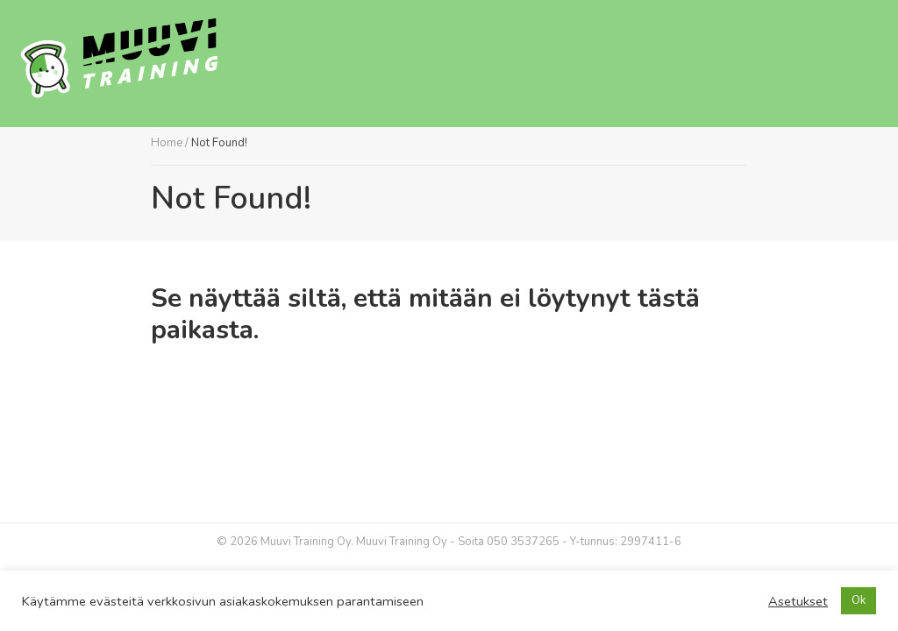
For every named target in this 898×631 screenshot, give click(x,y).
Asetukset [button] (798, 601)
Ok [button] (859, 600)
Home (166, 143)
